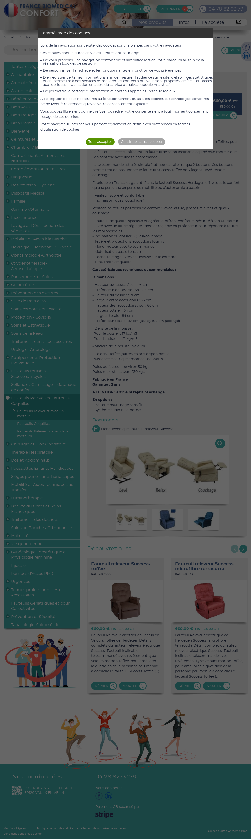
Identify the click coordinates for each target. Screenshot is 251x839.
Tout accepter (100, 142)
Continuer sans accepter (142, 142)
